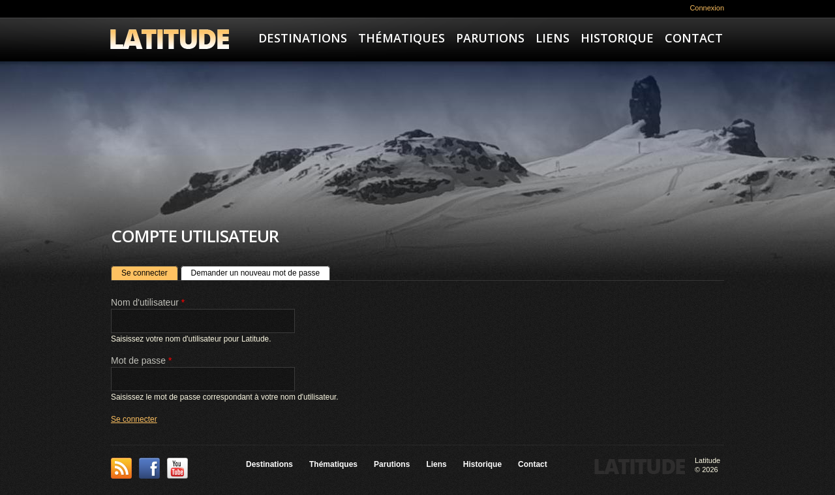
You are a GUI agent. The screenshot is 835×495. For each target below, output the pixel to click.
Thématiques (401, 38)
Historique (617, 38)
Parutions (490, 38)
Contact (694, 38)
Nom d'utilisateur (148, 302)
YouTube (177, 468)
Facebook (149, 468)
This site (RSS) (121, 468)
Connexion (707, 8)
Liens (552, 38)
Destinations (302, 38)
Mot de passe (141, 360)
